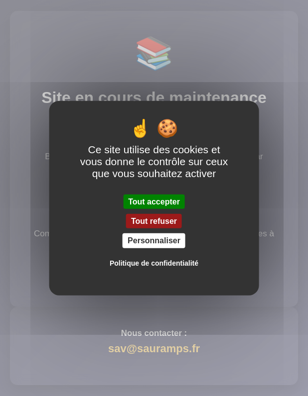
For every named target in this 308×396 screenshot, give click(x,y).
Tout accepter (154, 202)
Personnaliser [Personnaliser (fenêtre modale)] (154, 240)
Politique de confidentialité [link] (154, 263)
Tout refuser (154, 221)
